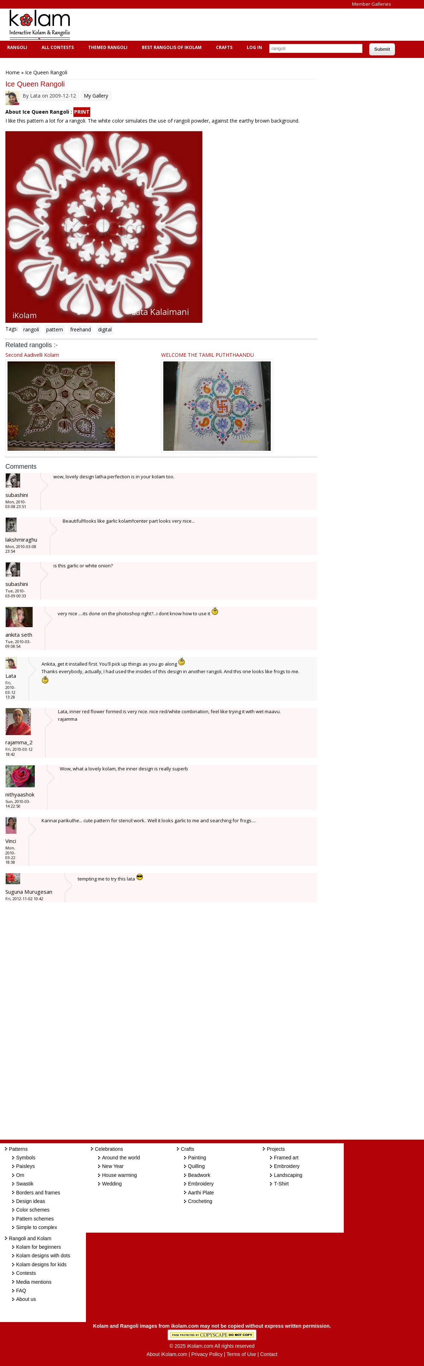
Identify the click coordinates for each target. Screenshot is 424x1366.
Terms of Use (241, 1354)
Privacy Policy (206, 1354)
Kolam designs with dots (43, 1255)
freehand (80, 329)
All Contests (56, 47)
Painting (197, 1157)
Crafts (223, 47)
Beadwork (199, 1175)
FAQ (21, 1290)
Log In (254, 47)
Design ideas (30, 1201)
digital (105, 329)
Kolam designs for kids (41, 1264)
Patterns (18, 1149)
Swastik (24, 1184)
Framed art (286, 1157)
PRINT (82, 111)
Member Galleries (371, 4)
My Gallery (96, 95)
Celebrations (109, 1149)
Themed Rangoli (107, 47)
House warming (119, 1175)
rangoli (31, 329)
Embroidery (201, 1184)
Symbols (25, 1157)
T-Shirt (281, 1184)
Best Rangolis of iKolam (171, 47)
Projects (276, 1149)
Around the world (121, 1157)
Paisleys (25, 1166)
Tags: (11, 328)
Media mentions (34, 1282)
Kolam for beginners (38, 1247)
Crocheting (200, 1201)
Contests (26, 1273)
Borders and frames (38, 1192)
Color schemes (32, 1210)
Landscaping (288, 1175)
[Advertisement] (209, 25)
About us (26, 1299)
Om (20, 1175)
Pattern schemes (35, 1219)
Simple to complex (36, 1227)
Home (12, 72)
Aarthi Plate (201, 1192)
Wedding (112, 1184)
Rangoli (16, 47)
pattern (54, 329)
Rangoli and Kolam (30, 1238)
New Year (113, 1166)
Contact (268, 1354)
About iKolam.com (166, 1354)
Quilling (196, 1166)
